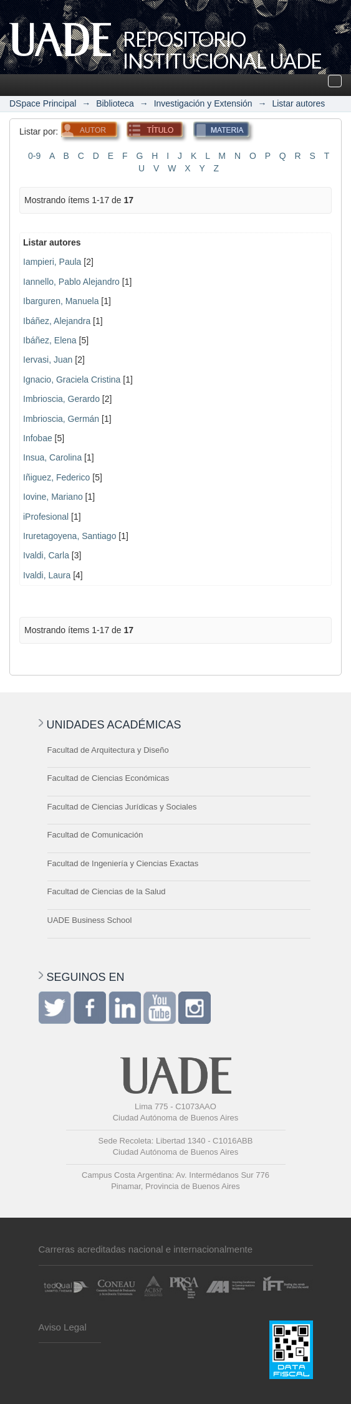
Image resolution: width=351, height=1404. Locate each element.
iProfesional (46, 517)
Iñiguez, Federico (56, 477)
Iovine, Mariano (53, 497)
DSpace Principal (42, 103)
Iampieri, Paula (52, 262)
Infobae (37, 438)
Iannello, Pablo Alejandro (71, 282)
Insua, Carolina (52, 457)
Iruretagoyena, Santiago (69, 536)
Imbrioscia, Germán (61, 419)
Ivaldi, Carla (46, 555)
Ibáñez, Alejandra (56, 321)
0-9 (34, 156)
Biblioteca (115, 103)
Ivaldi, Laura (46, 575)
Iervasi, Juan (47, 360)
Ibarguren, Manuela (61, 301)
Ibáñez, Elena (50, 340)
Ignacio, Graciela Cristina (71, 379)
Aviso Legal (63, 1327)
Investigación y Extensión (203, 103)
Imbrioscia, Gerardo (61, 399)
